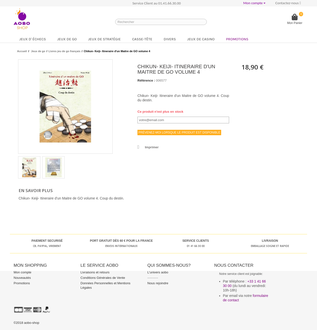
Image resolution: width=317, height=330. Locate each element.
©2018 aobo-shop (26, 323)
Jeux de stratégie (104, 39)
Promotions (237, 39)
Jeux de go (67, 39)
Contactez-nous (288, 3)
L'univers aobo (157, 272)
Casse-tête (142, 39)
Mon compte (22, 272)
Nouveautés (22, 278)
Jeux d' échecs (32, 39)
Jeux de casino (200, 39)
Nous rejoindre (157, 283)
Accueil (22, 51)
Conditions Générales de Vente (102, 278)
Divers (170, 39)
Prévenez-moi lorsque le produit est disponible (179, 132)
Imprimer (152, 147)
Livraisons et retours (94, 272)
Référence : (146, 80)
